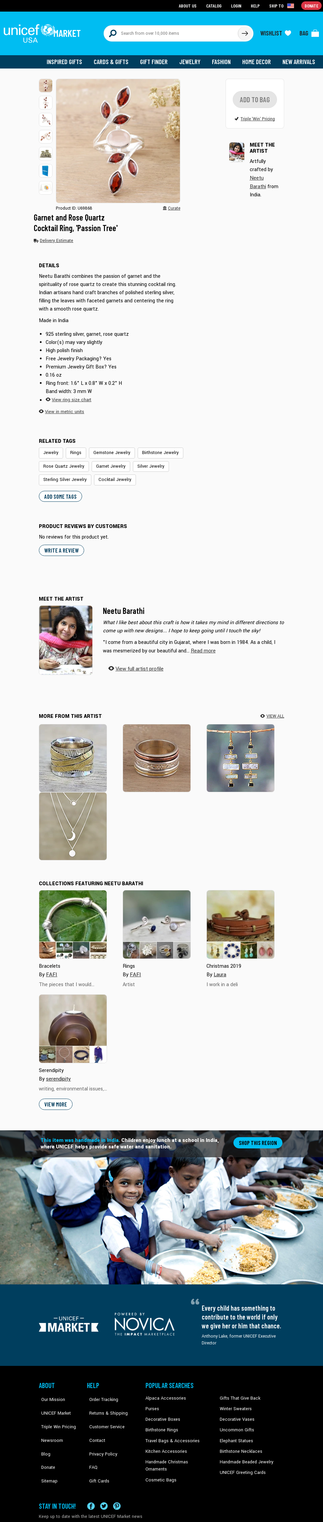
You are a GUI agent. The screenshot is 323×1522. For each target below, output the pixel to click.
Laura (220, 967)
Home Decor (258, 58)
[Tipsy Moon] (73, 819)
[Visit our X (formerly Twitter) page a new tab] (104, 1486)
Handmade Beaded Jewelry (245, 1453)
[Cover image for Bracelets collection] (73, 918)
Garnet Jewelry (107, 461)
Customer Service (103, 1412)
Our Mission (50, 1391)
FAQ (91, 1443)
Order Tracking (100, 1391)
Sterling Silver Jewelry (189, 461)
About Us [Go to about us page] (189, 5)
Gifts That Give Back (239, 1391)
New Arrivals (299, 58)
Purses (152, 1402)
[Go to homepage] (44, 31)
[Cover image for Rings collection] (157, 918)
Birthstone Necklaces (239, 1443)
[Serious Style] (73, 751)
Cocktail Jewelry (58, 474)
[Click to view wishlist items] (275, 31)
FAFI (51, 967)
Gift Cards (96, 1453)
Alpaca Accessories (164, 1391)
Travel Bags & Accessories (170, 1433)
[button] (45, 82)
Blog (43, 1433)
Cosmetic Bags (159, 1464)
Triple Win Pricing (55, 1412)
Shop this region (259, 1135)
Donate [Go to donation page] (311, 5)
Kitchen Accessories (164, 1443)
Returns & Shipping (105, 1402)
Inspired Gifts (69, 58)
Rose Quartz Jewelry (62, 461)
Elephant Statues (236, 1433)
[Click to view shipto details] (282, 5)
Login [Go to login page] (237, 5)
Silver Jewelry (145, 461)
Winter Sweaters (235, 1402)
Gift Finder (156, 58)
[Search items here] (171, 31)
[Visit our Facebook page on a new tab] (91, 1486)
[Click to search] (244, 31)
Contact (94, 1422)
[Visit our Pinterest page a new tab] (117, 1486)
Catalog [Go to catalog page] (214, 5)
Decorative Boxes (161, 1412)
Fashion (223, 58)
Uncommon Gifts (236, 1422)
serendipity (58, 1072)
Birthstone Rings (161, 1422)
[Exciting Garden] (157, 751)
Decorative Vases (236, 1412)
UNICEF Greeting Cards (241, 1464)
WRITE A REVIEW (60, 544)
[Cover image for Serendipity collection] (73, 1022)
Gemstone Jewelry (108, 448)
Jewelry (192, 58)
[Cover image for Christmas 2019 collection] (240, 918)
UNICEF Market (52, 1402)
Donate (45, 1443)
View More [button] (55, 1097)
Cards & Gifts (115, 58)
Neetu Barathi (123, 605)
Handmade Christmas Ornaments (177, 1453)
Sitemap (47, 1453)
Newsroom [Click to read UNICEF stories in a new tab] (49, 1422)
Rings (74, 448)
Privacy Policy (100, 1433)
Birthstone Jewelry (154, 448)
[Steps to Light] (240, 751)
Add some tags (59, 490)
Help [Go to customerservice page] (255, 5)
